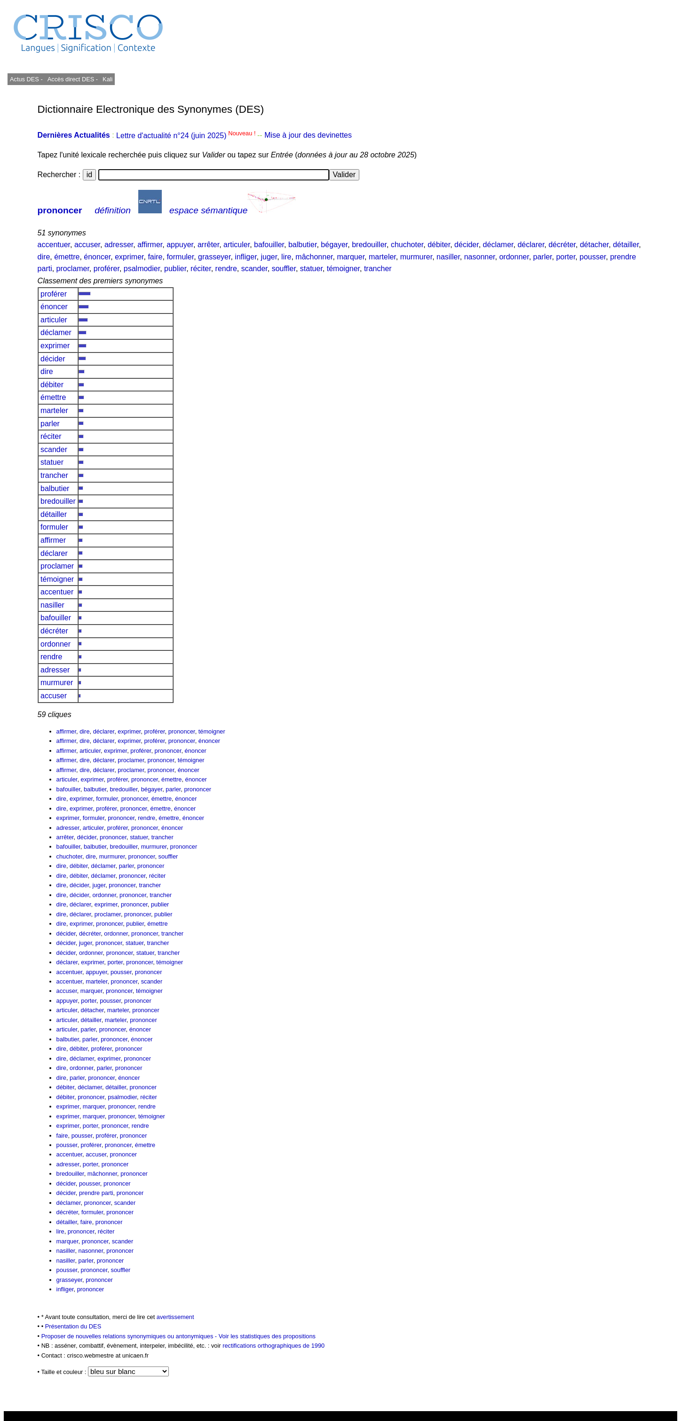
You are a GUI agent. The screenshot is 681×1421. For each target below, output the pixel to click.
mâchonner (314, 257)
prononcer (60, 210)
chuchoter (407, 245)
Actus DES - (26, 79)
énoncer (97, 257)
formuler (180, 257)
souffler (284, 269)
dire (44, 257)
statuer (311, 269)
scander (254, 269)
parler (542, 257)
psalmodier (142, 269)
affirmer (149, 245)
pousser (592, 257)
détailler (626, 245)
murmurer (416, 257)
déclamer (498, 245)
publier (175, 269)
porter (565, 257)
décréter (562, 245)
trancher (378, 269)
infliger (245, 257)
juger (269, 257)
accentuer (54, 245)
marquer (350, 257)
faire (155, 257)
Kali (107, 79)
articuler (236, 245)
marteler (382, 257)
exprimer (129, 257)
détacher (594, 245)
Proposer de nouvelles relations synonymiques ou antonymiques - (130, 1336)
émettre (66, 257)
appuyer (179, 245)
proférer (106, 269)
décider (466, 245)
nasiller (448, 257)
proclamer (72, 269)
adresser (118, 245)
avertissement (175, 1316)
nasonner (479, 257)
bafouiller (269, 245)
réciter (200, 269)
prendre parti (96, 1192)
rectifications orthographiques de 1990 (273, 1345)
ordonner (514, 257)
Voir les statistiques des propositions (267, 1336)
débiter (439, 245)
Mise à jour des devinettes (308, 136)
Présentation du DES (73, 1326)
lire (286, 257)
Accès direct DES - (73, 79)
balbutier (302, 245)
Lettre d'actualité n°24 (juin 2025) (186, 136)
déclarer (530, 245)
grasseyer (214, 257)
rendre (226, 269)
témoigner (343, 269)
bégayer (334, 245)
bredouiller (369, 245)
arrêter (208, 245)
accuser (87, 245)
